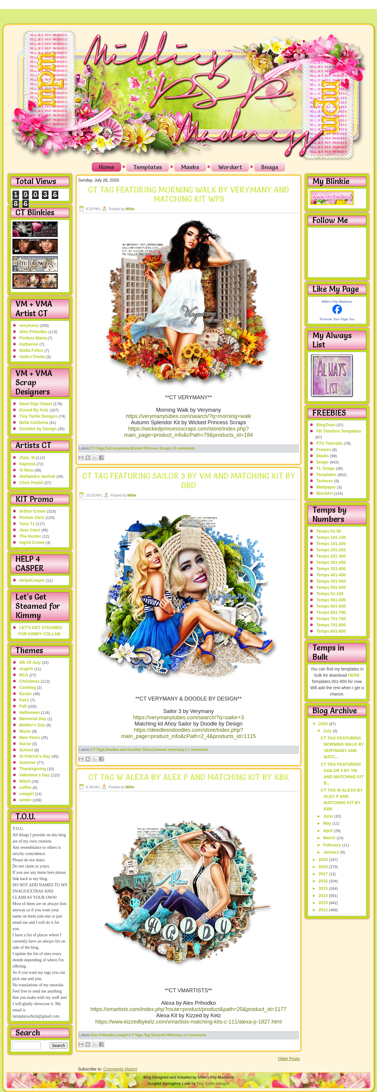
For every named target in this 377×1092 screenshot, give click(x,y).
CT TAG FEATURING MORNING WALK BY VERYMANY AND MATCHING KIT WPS (188, 194)
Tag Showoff (154, 1035)
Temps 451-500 (331, 581)
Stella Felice (31, 350)
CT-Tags (97, 448)
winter (25, 800)
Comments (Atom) (120, 1069)
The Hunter (30, 536)
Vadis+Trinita (32, 356)
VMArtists (174, 1035)
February (332, 845)
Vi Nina (26, 470)
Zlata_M (27, 457)
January (331, 852)
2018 (323, 866)
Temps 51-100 (330, 593)
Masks (190, 167)
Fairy (24, 700)
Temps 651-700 (331, 612)
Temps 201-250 (331, 549)
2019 (323, 859)
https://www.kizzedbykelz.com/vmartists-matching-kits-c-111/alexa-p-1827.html (188, 1022)
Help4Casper (32, 580)
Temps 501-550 (331, 587)
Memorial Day (32, 718)
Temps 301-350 (331, 562)
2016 (323, 881)
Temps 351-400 (331, 568)
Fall (22, 706)
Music (25, 731)
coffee (25, 787)
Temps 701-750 (331, 618)
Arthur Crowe (32, 511)
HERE (354, 675)
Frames (323, 449)
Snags (269, 167)
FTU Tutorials (329, 443)
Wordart (230, 167)
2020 (323, 723)
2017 (323, 873)
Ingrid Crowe (32, 542)
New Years (29, 737)
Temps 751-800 (331, 625)
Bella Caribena (33, 422)
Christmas (29, 681)
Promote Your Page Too (337, 319)
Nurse (25, 743)
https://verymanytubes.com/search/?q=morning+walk (188, 416)
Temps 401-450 (331, 574)
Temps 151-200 (331, 543)
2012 (323, 909)
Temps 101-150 (331, 537)
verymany (29, 325)
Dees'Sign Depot (35, 403)
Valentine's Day (34, 775)
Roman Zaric (32, 517)
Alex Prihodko (33, 331)
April (328, 830)
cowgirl (26, 793)
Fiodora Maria (33, 338)
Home (106, 167)
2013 (323, 902)
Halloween (29, 712)
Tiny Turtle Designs (38, 416)
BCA (23, 675)
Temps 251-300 (331, 556)
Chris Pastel (31, 482)
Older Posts (289, 1058)
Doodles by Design (38, 428)
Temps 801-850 (331, 631)
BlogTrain (326, 424)
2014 (323, 895)
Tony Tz (27, 523)
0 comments (184, 448)
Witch (25, 781)
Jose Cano (29, 530)
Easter (25, 693)
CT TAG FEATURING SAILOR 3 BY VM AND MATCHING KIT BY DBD (188, 480)
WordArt (324, 493)
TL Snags (325, 468)
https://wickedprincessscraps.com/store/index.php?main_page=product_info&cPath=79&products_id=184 (188, 432)
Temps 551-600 (331, 600)
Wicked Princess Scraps (151, 448)
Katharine (29, 344)
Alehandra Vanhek (37, 476)
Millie (130, 209)
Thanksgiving (32, 768)
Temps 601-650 (331, 606)
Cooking (27, 687)
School (26, 750)
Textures (324, 480)
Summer (27, 762)
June (328, 816)
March (330, 837)
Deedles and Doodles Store (129, 750)
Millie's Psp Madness (337, 301)
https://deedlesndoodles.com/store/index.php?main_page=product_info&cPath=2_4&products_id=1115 (188, 733)
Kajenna (27, 463)
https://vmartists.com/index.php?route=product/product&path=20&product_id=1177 (189, 1009)
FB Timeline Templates (338, 431)
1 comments (197, 750)
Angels (26, 668)
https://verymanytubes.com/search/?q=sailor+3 (188, 717)
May (327, 823)
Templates (147, 167)
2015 (323, 888)
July (328, 730)
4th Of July (30, 662)
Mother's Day (32, 725)
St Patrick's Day (35, 756)
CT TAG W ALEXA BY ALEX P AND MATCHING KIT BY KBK (188, 777)
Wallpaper (326, 487)
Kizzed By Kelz (34, 410)
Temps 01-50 (328, 531)
